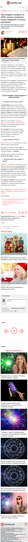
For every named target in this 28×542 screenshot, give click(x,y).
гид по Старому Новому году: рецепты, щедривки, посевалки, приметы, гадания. (14, 191)
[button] (22, 7)
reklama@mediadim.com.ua (22, 537)
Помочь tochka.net (13, 11)
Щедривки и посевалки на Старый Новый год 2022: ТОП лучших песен (14, 259)
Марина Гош (8, 31)
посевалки (8, 228)
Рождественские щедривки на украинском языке (12, 288)
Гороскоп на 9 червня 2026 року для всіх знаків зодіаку (12, 517)
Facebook (17, 216)
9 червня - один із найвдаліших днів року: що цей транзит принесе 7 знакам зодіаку (14, 434)
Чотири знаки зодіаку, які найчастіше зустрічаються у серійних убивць (11, 405)
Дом (2, 38)
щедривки (16, 226)
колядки (7, 226)
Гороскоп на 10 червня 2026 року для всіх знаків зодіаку (13, 377)
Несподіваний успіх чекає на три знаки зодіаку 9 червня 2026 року (13, 462)
